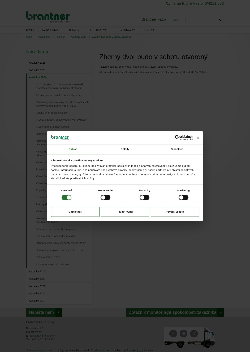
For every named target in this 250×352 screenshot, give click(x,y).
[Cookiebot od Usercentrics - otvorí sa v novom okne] (177, 137)
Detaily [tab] (125, 149)
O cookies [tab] (177, 149)
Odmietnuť (75, 211)
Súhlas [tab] (73, 149)
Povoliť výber (125, 211)
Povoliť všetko (175, 211)
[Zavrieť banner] (198, 137)
